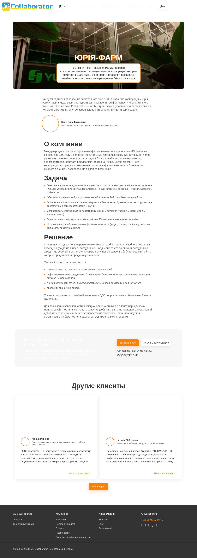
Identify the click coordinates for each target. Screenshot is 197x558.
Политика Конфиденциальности (73, 537)
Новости (103, 519)
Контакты (61, 519)
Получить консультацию (156, 343)
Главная (17, 519)
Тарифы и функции (111, 6)
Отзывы (60, 528)
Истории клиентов (85, 6)
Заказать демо (128, 343)
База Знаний (105, 528)
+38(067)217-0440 (181, 6)
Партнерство (63, 532)
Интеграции (135, 6)
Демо (162, 6)
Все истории (98, 486)
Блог (150, 6)
